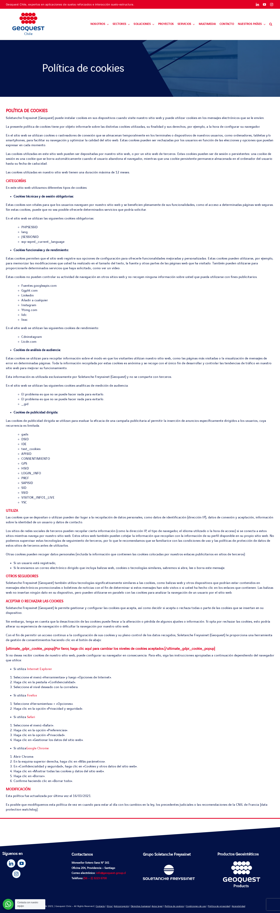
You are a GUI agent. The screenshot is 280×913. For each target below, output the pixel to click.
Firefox (32, 695)
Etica (110, 906)
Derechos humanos (140, 906)
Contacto (100, 906)
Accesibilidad (238, 906)
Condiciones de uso (196, 906)
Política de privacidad (219, 906)
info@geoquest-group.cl (111, 873)
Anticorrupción (121, 906)
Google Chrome (37, 748)
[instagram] (271, 4)
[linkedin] (257, 4)
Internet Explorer (39, 669)
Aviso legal (157, 906)
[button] (270, 24)
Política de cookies (174, 906)
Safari (31, 717)
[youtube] (264, 4)
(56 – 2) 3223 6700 (95, 878)
